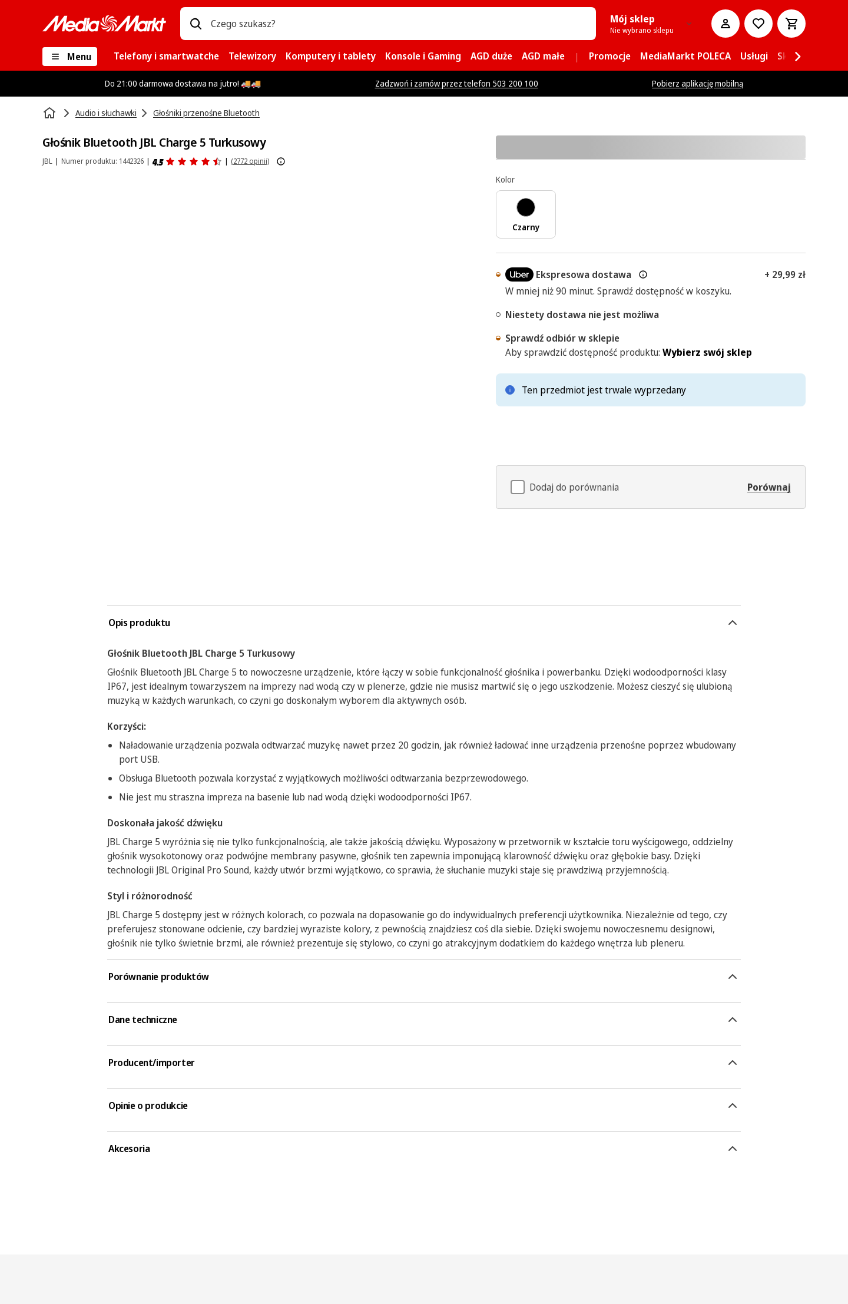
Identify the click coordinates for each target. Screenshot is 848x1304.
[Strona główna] (50, 113)
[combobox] (399, 23)
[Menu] (69, 56)
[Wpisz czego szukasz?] (195, 23)
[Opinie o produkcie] (187, 161)
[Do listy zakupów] (758, 23)
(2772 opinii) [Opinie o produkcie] (250, 161)
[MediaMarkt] (104, 23)
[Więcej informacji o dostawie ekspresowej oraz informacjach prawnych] (643, 274)
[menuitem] (166, 56)
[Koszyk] (791, 23)
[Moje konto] (725, 23)
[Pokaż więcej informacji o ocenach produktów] (280, 161)
